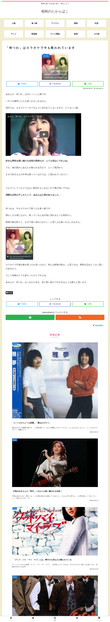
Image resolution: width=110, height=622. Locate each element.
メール (10, 555)
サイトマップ (61, 615)
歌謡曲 (9, 292)
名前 (9, 543)
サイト (9, 567)
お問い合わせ (49, 615)
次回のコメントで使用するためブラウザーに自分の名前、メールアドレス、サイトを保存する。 (54, 578)
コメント (11, 505)
